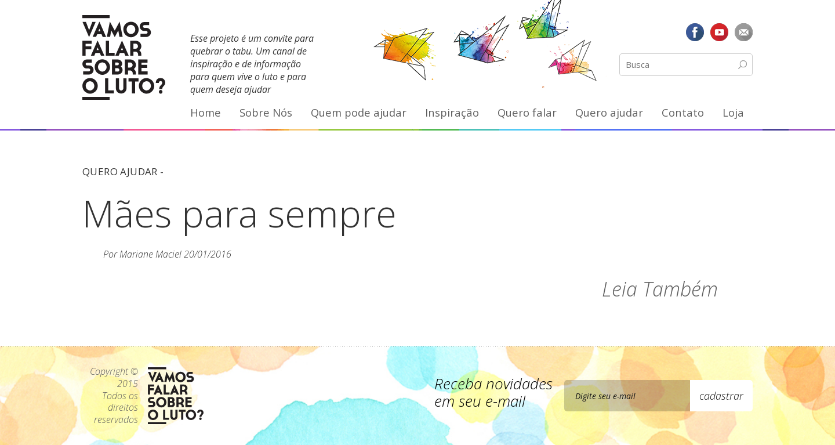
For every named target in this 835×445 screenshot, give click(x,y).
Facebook (695, 32)
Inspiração (452, 112)
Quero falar (527, 112)
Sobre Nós (265, 112)
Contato (683, 112)
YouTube (719, 32)
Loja (733, 112)
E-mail (743, 32)
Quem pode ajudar (358, 112)
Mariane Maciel (150, 254)
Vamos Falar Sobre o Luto (123, 57)
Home (205, 112)
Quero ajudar (609, 112)
